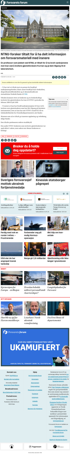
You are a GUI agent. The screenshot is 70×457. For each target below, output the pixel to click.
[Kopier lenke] (65, 79)
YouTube (35, 407)
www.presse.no (58, 423)
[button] (67, 196)
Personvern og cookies (35, 392)
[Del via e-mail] (62, 79)
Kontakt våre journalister (11, 381)
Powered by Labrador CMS (35, 454)
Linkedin (35, 403)
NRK (25, 96)
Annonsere (35, 381)
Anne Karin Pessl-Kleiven (11, 387)
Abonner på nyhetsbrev (35, 411)
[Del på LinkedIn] (59, 79)
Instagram (35, 399)
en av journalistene (56, 108)
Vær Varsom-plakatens (60, 389)
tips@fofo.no (52, 107)
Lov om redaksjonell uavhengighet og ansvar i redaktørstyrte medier (58, 379)
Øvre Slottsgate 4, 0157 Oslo (11, 394)
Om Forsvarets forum (35, 378)
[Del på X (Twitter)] (56, 79)
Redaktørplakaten (58, 383)
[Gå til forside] (14, 3)
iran (3, 138)
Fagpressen (58, 429)
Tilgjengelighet (35, 388)
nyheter (16, 138)
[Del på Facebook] (53, 79)
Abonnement (35, 385)
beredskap (24, 138)
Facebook (35, 396)
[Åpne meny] (67, 4)
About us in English (58, 438)
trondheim (9, 138)
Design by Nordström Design (58, 442)
